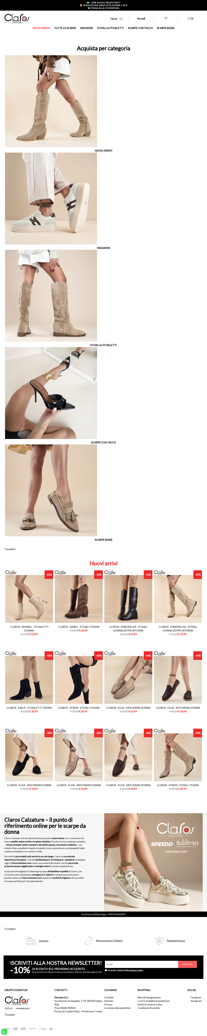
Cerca (116, 18)
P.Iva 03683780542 (65, 1007)
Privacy (108, 1004)
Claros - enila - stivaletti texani (29, 707)
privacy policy (136, 970)
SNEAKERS (86, 28)
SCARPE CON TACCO (140, 28)
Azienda (108, 1000)
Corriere (43, 940)
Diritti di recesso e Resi (150, 1004)
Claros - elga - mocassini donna (128, 707)
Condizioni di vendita (149, 1007)
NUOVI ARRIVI (41, 28)
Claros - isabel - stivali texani (78, 626)
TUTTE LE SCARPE (65, 28)
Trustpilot (10, 549)
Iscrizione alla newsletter (117, 1007)
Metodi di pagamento (149, 997)
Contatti (109, 997)
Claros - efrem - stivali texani (79, 707)
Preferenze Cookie (92, 1011)
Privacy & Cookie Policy (67, 1011)
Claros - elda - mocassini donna (29, 785)
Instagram (196, 1000)
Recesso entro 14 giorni (109, 940)
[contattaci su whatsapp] (4, 1031)
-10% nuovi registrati (103, 2)
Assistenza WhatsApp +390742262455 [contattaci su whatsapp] (103, 914)
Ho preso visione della (125, 970)
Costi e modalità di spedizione (154, 1000)
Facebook (196, 997)
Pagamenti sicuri (176, 940)
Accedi (141, 18)
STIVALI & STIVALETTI (110, 28)
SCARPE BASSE (166, 28)
